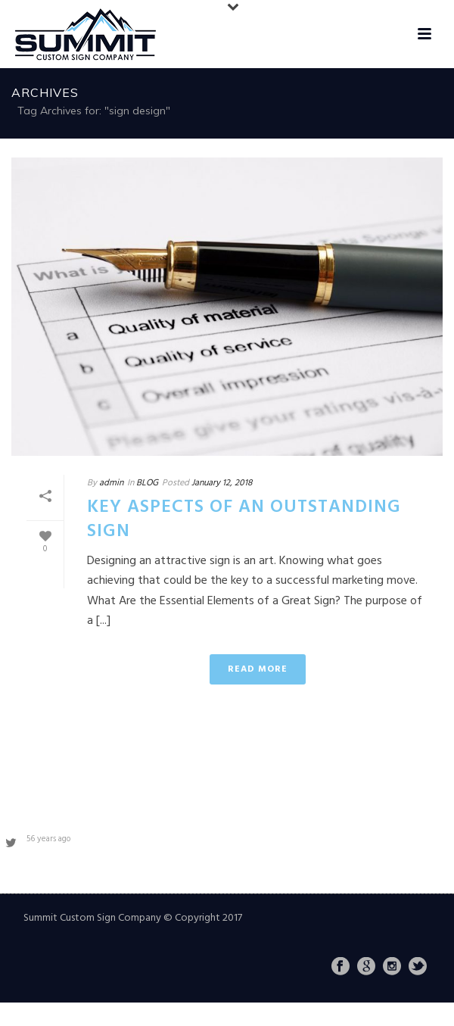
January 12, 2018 (221, 483)
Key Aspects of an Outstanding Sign (244, 519)
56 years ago (48, 839)
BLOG (147, 483)
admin (111, 483)
